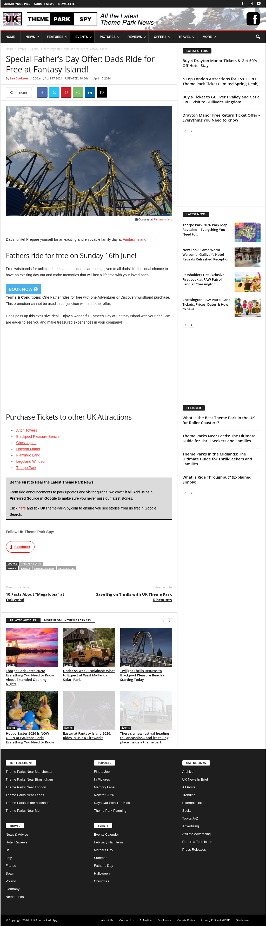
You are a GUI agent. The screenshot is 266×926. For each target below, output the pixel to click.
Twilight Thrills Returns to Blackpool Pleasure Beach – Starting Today (142, 675)
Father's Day (66, 568)
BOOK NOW (23, 289)
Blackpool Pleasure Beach (37, 436)
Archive (188, 772)
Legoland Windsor (31, 461)
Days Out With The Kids (112, 803)
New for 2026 (104, 795)
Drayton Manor (28, 449)
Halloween (102, 873)
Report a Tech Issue (197, 842)
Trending (189, 795)
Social (186, 811)
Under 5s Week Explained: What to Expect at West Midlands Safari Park (89, 675)
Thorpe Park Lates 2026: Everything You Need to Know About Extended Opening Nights (30, 677)
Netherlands (15, 897)
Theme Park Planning (110, 811)
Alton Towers (26, 430)
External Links (193, 803)
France (11, 866)
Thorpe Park (26, 468)
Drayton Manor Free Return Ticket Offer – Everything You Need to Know (222, 117)
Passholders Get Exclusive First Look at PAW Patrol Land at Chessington (204, 279)
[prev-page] (163, 620)
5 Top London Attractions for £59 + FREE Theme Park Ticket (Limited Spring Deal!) (220, 81)
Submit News (44, 4)
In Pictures (102, 779)
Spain (10, 873)
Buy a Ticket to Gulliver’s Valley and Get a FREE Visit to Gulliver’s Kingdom (221, 99)
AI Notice (146, 920)
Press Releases (194, 849)
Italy (9, 858)
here (22, 508)
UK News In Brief (195, 779)
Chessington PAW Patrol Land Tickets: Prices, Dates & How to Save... (207, 304)
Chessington (26, 443)
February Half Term (108, 842)
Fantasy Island (163, 219)
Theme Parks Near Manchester (29, 772)
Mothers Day (103, 850)
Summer (100, 858)
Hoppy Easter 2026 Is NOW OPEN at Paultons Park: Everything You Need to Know (30, 737)
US (8, 850)
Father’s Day (103, 866)
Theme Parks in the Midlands (27, 803)
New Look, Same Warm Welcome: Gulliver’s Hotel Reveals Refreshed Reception (206, 254)
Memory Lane (104, 787)
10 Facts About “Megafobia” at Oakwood (35, 597)
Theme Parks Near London (26, 787)
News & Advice (17, 834)
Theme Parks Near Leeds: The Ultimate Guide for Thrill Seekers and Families (219, 438)
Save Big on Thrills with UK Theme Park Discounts (134, 597)
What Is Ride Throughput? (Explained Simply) (217, 479)
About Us (107, 920)
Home (9, 49)
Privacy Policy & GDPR (215, 920)
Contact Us (126, 920)
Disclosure (164, 920)
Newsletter (67, 4)
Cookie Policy (186, 920)
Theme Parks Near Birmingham (29, 779)
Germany (12, 889)
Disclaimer (243, 920)
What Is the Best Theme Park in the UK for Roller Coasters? (219, 420)
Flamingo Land (28, 455)
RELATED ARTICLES (23, 620)
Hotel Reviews (16, 842)
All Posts (189, 787)
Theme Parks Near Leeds (25, 795)
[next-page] (169, 620)
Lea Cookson (19, 78)
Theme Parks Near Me (23, 811)
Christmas (101, 881)
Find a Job (102, 772)
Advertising (190, 826)
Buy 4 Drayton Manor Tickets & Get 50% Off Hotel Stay (220, 63)
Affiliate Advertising (196, 834)
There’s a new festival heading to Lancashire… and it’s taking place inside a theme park (144, 737)
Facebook (20, 547)
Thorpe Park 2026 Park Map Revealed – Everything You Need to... (205, 230)
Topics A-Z (190, 818)
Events (22, 49)
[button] (258, 37)
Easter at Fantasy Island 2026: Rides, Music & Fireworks (87, 735)
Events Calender (106, 834)
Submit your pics (17, 4)
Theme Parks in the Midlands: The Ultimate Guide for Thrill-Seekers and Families (217, 458)
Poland (11, 881)
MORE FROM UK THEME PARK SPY (67, 620)
